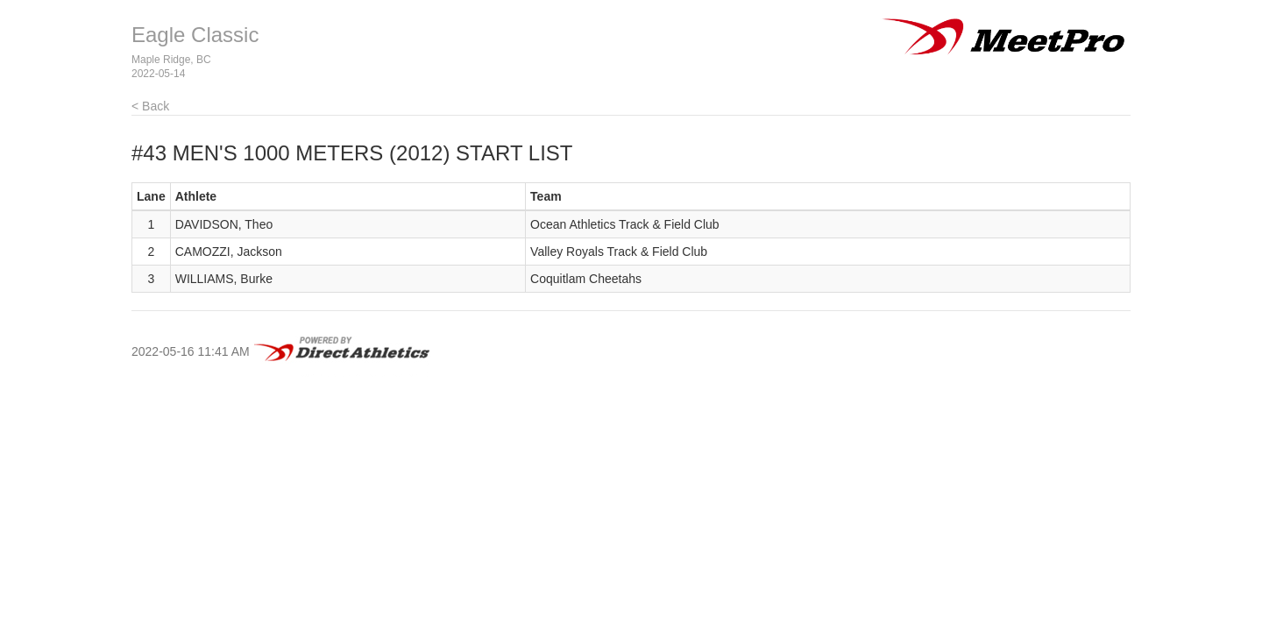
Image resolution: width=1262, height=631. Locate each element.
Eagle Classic (195, 34)
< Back (150, 106)
